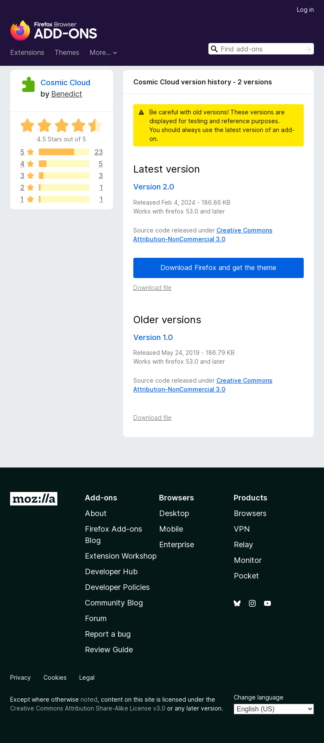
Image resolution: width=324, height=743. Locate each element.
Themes (66, 52)
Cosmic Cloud (65, 82)
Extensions (27, 52)
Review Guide (109, 649)
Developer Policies (117, 587)
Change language (259, 697)
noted (89, 699)
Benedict (66, 93)
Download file (152, 287)
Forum (96, 618)
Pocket (246, 575)
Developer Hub (111, 571)
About (96, 513)
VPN (242, 528)
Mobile (171, 528)
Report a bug (108, 634)
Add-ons (101, 497)
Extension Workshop (121, 555)
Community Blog (114, 602)
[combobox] (261, 48)
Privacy (20, 677)
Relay (243, 544)
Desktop (174, 513)
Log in (305, 9)
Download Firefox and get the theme (218, 267)
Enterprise (176, 544)
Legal (86, 677)
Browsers (250, 513)
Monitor (248, 560)
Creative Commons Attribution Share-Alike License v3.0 (87, 708)
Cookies (55, 677)
